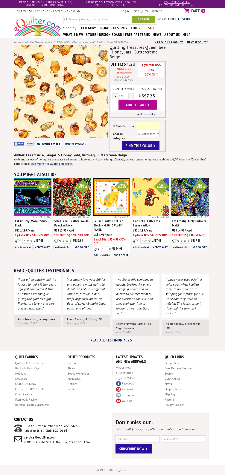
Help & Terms (173, 389)
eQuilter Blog (124, 373)
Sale (151, 28)
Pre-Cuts (72, 363)
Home (17, 42)
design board (110, 34)
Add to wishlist (146, 114)
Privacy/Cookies (174, 405)
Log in (125, 11)
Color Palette (23, 394)
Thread (71, 368)
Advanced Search (180, 19)
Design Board (173, 363)
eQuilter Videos (125, 378)
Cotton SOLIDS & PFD (29, 389)
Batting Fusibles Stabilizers (32, 405)
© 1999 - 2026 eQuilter (111, 470)
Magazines (74, 378)
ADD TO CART (42, 247)
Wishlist (157, 11)
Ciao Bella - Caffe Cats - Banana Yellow (147, 223)
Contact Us (23, 419)
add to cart (138, 104)
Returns (169, 399)
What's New (123, 367)
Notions (72, 384)
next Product (198, 42)
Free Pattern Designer (178, 368)
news (157, 34)
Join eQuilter (140, 11)
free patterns (137, 34)
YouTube (124, 401)
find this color (141, 145)
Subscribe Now (133, 448)
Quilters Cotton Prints (29, 363)
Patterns (72, 389)
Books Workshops (78, 373)
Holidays (20, 373)
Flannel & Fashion (26, 399)
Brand (104, 28)
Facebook (125, 383)
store (91, 34)
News (168, 384)
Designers (21, 378)
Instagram (125, 395)
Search (143, 19)
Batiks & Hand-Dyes (28, 368)
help (187, 34)
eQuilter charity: (177, 2)
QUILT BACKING (25, 384)
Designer (120, 28)
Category (88, 28)
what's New (73, 34)
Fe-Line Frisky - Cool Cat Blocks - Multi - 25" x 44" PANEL (108, 225)
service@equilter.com (40, 437)
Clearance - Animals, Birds (87, 42)
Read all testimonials (111, 340)
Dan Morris (38, 164)
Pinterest (124, 389)
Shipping (170, 394)
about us (172, 34)
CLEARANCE (61, 42)
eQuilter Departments (37, 42)
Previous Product (169, 42)
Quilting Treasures (61, 164)
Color (135, 28)
